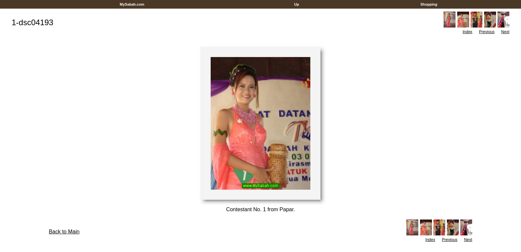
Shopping (428, 4)
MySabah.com (132, 4)
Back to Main (64, 231)
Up (296, 4)
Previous (487, 32)
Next (505, 32)
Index (467, 32)
